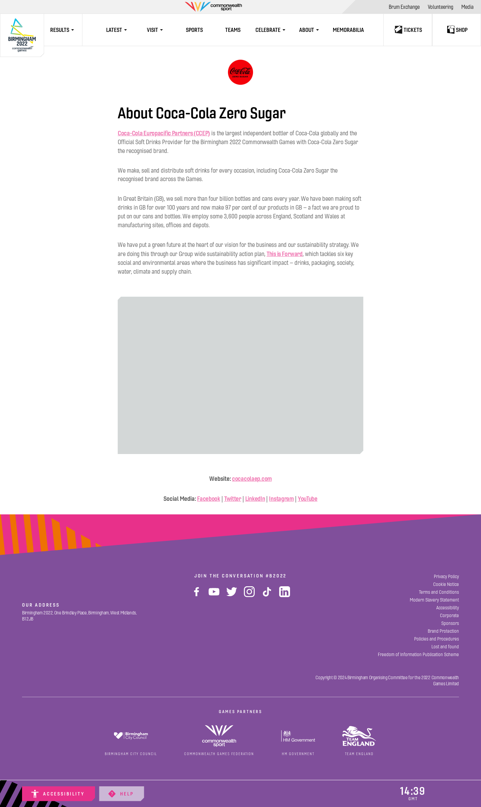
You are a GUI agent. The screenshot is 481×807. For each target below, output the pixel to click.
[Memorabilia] (348, 30)
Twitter (232, 499)
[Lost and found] (445, 647)
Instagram (281, 499)
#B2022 (276, 576)
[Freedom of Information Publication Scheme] (418, 654)
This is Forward (285, 254)
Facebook (208, 499)
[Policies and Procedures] (436, 639)
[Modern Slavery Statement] (434, 600)
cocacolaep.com (252, 479)
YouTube (308, 499)
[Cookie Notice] (446, 584)
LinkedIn (255, 499)
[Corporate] (449, 615)
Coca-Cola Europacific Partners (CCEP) (164, 133)
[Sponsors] (450, 623)
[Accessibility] (58, 793)
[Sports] (194, 30)
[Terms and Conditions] (439, 592)
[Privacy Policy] (446, 576)
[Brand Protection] (443, 631)
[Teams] (233, 30)
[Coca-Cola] (240, 72)
